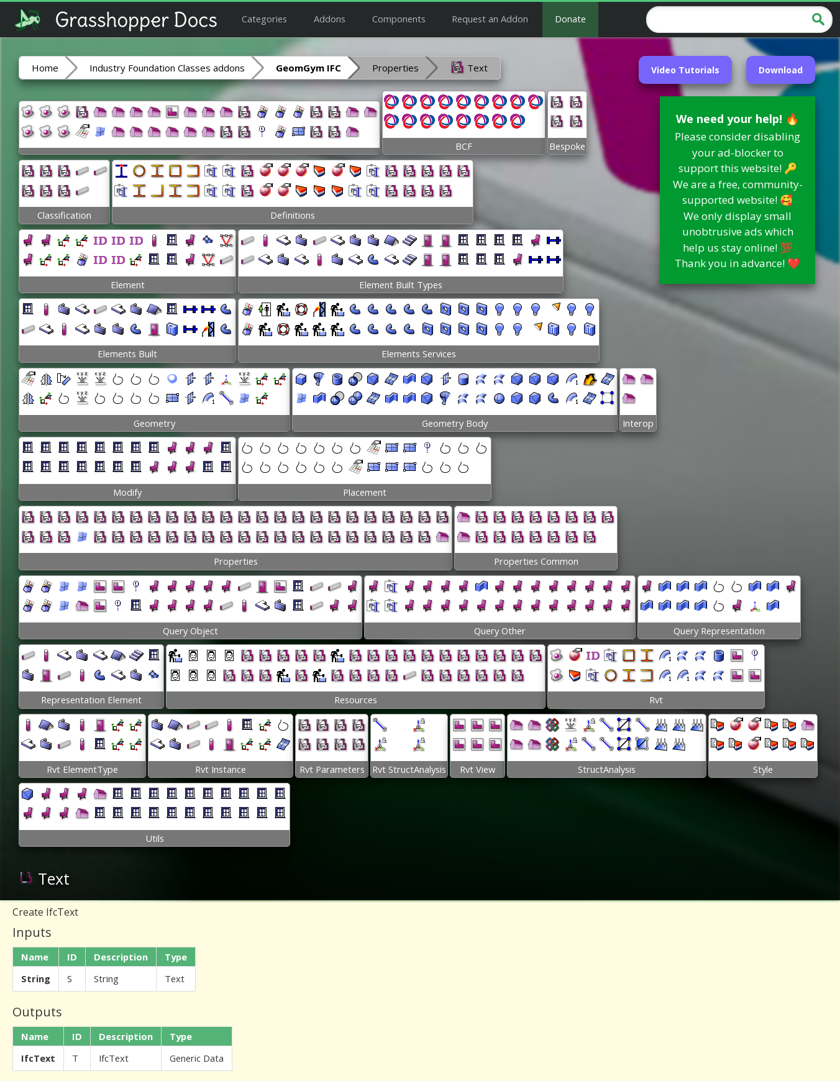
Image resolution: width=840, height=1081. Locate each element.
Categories (264, 18)
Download (781, 70)
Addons (329, 18)
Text (469, 67)
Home (45, 68)
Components (399, 18)
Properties (395, 68)
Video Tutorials (685, 70)
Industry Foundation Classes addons (167, 68)
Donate (570, 18)
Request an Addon (490, 18)
